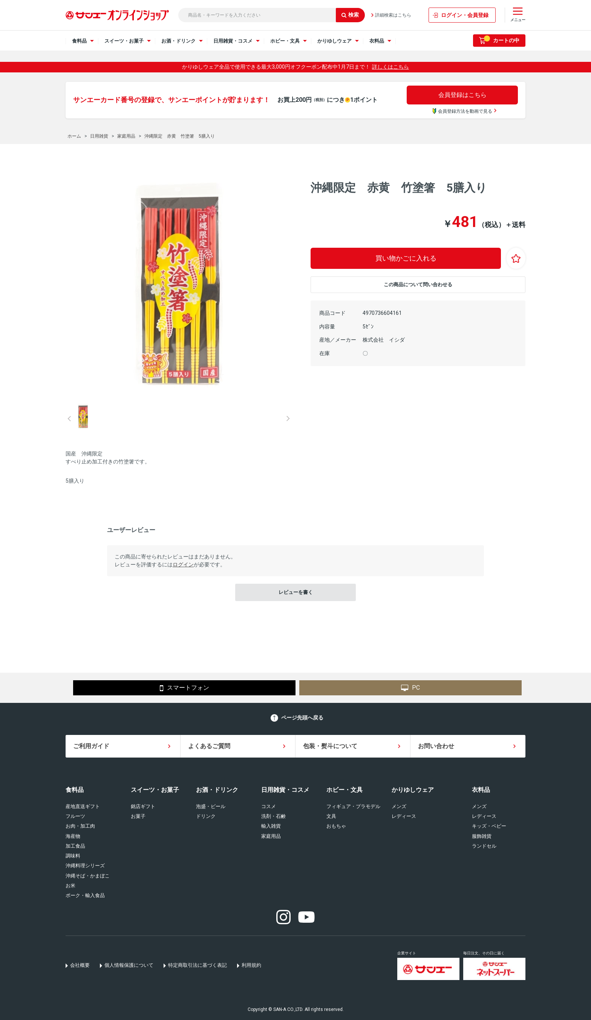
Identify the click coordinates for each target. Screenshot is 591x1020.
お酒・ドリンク (217, 789)
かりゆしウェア (413, 789)
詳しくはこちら (390, 67)
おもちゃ (336, 826)
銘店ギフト (143, 806)
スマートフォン (184, 688)
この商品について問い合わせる (418, 284)
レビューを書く (296, 592)
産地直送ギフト (83, 806)
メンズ (399, 806)
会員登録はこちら (462, 94)
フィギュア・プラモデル (353, 806)
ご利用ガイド (91, 746)
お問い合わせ (436, 746)
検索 (350, 15)
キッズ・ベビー (489, 826)
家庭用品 (271, 836)
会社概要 (80, 965)
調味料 (73, 856)
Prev (69, 419)
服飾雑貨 (481, 836)
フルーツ (75, 816)
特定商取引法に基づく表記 (197, 965)
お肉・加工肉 (80, 826)
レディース (404, 816)
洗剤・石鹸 (273, 816)
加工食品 (75, 846)
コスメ (268, 806)
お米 (70, 885)
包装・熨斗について (330, 746)
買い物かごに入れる (405, 258)
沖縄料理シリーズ (85, 865)
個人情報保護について (128, 965)
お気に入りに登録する (516, 258)
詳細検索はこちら (393, 15)
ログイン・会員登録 (464, 15)
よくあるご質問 (209, 746)
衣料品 (481, 789)
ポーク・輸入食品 (85, 895)
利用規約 (251, 965)
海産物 (73, 836)
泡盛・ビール (210, 806)
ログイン (183, 564)
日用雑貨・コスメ (285, 789)
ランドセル (484, 846)
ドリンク (206, 816)
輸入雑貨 (271, 826)
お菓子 (138, 816)
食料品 (75, 789)
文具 (331, 816)
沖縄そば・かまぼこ (88, 876)
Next (288, 419)
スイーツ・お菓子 (155, 789)
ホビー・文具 (344, 789)
